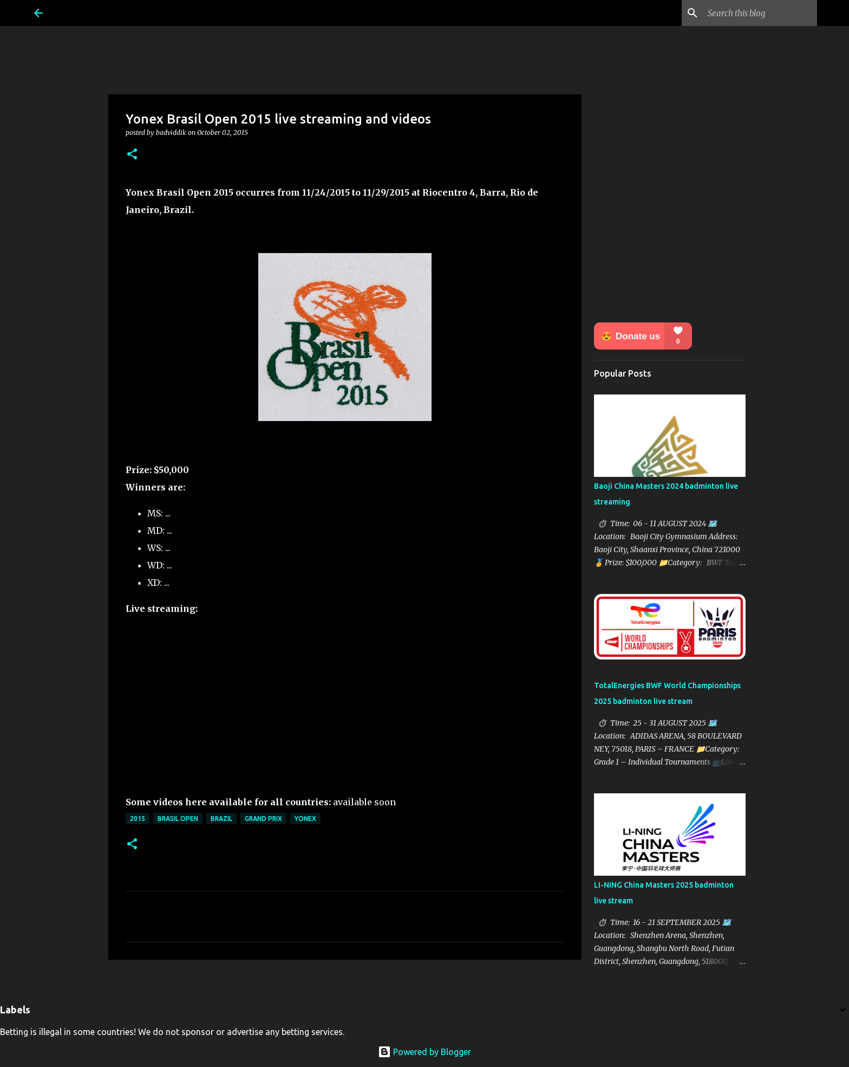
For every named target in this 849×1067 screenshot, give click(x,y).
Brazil (221, 818)
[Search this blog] (760, 13)
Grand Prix (263, 818)
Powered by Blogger (424, 1052)
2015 (137, 818)
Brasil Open (178, 818)
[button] (132, 154)
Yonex (305, 818)
